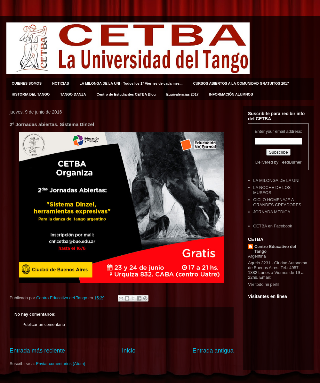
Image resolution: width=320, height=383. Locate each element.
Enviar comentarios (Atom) (60, 363)
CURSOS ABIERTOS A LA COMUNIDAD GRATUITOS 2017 (241, 83)
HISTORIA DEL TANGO (31, 94)
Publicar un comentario (43, 324)
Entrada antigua (213, 350)
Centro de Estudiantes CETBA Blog (126, 94)
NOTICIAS (60, 83)
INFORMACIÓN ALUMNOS (231, 94)
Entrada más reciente (37, 350)
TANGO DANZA (73, 94)
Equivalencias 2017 (182, 94)
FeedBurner (291, 162)
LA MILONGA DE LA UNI (276, 180)
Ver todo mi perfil (263, 284)
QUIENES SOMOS (27, 83)
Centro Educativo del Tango (275, 249)
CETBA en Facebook (272, 226)
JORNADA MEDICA (271, 211)
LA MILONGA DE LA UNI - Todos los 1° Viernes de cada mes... (131, 83)
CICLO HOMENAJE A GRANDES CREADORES (277, 202)
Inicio (128, 350)
